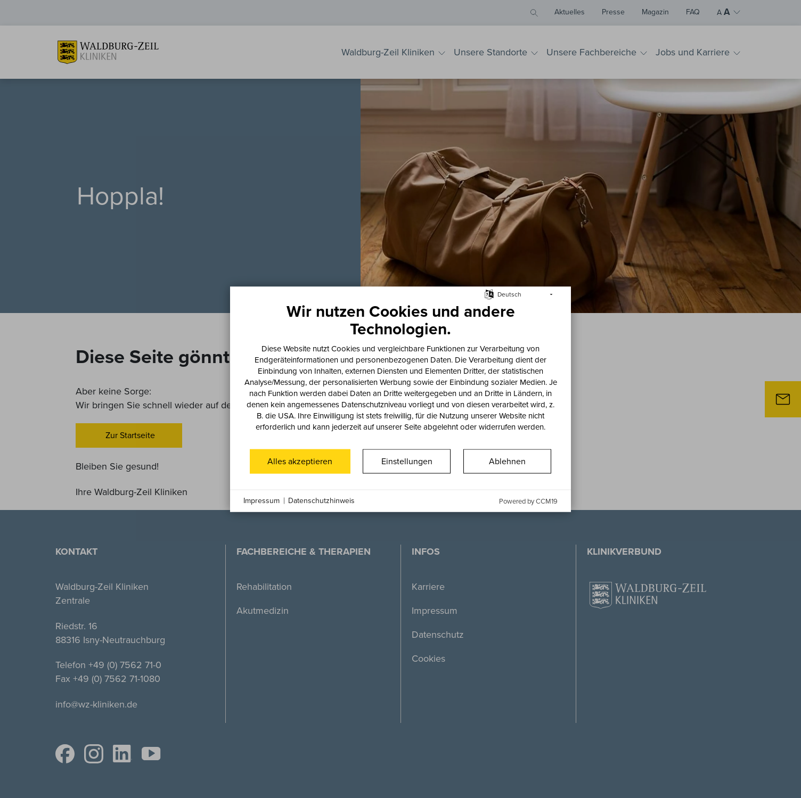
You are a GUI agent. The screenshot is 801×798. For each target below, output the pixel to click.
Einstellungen (406, 461)
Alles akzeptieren (299, 461)
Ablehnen (507, 461)
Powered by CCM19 (528, 501)
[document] (400, 374)
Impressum (261, 501)
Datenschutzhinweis (321, 501)
